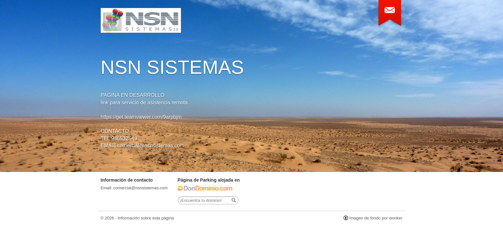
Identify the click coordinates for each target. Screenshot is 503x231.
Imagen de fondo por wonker (376, 218)
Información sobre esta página (146, 218)
